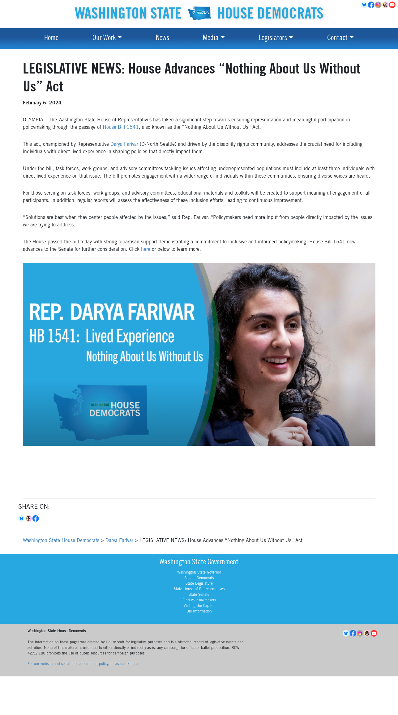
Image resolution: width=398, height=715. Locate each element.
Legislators (273, 38)
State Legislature (199, 584)
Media (211, 38)
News (162, 38)
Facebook (371, 5)
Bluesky (21, 518)
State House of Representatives (199, 589)
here (145, 249)
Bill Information (199, 611)
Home (51, 38)
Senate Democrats (199, 578)
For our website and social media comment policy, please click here (83, 664)
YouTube (392, 5)
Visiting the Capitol (199, 606)
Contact (337, 38)
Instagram (378, 5)
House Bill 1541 (121, 127)
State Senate (199, 595)
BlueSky (364, 5)
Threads (385, 5)
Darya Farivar (124, 144)
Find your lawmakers (199, 600)
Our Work (104, 38)
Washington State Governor (199, 572)
